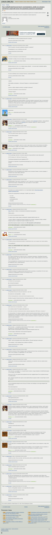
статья (9, 247)
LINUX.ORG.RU (7, 2)
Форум (28, 1)
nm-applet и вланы (6, 26)
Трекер (31, 1)
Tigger (9, 234)
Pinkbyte (10, 125)
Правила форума (8, 528)
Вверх (50, 528)
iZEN (9, 112)
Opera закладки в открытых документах (43, 27)
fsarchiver (23, 122)
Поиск (35, 1)
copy (4, 10)
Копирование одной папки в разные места (39, 512)
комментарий (8, 45)
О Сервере (3, 528)
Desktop (7, 4)
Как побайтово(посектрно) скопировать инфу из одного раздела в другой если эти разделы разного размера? (23, 8)
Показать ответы (11, 106)
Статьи (24, 1)
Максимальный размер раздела (12, 515)
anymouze (10, 93)
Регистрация (45, 1)
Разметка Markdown (15, 528)
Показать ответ (11, 42)
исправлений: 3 (33, 320)
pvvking (9, 148)
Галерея (21, 1)
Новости (17, 1)
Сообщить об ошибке (4, 529)
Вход (49, 1)
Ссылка (3, 23)
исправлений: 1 (33, 204)
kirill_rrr (9, 436)
